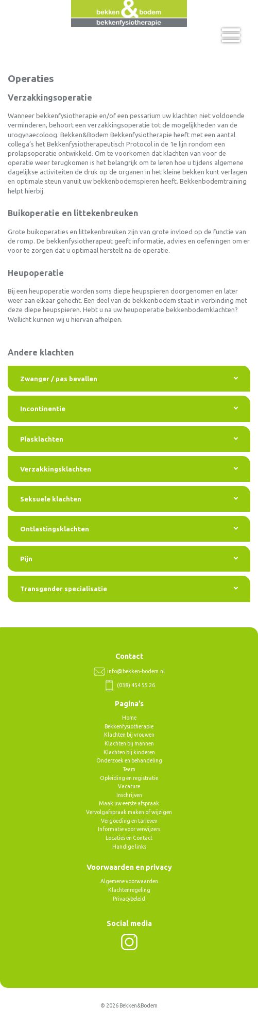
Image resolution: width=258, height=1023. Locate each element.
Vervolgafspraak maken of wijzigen (129, 812)
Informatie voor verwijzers (129, 829)
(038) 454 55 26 (129, 685)
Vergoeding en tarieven (129, 821)
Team (129, 769)
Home (129, 718)
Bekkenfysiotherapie (129, 726)
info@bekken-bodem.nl (129, 671)
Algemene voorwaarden (129, 881)
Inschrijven (129, 795)
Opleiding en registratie (129, 778)
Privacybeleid (129, 899)
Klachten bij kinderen (129, 752)
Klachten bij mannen (129, 743)
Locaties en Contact (129, 838)
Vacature (129, 786)
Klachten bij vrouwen (129, 735)
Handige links (129, 846)
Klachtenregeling (129, 890)
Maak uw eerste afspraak (129, 803)
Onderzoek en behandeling (129, 760)
